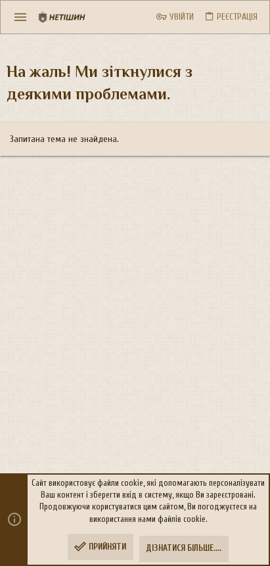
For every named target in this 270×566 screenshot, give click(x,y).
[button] (20, 17)
